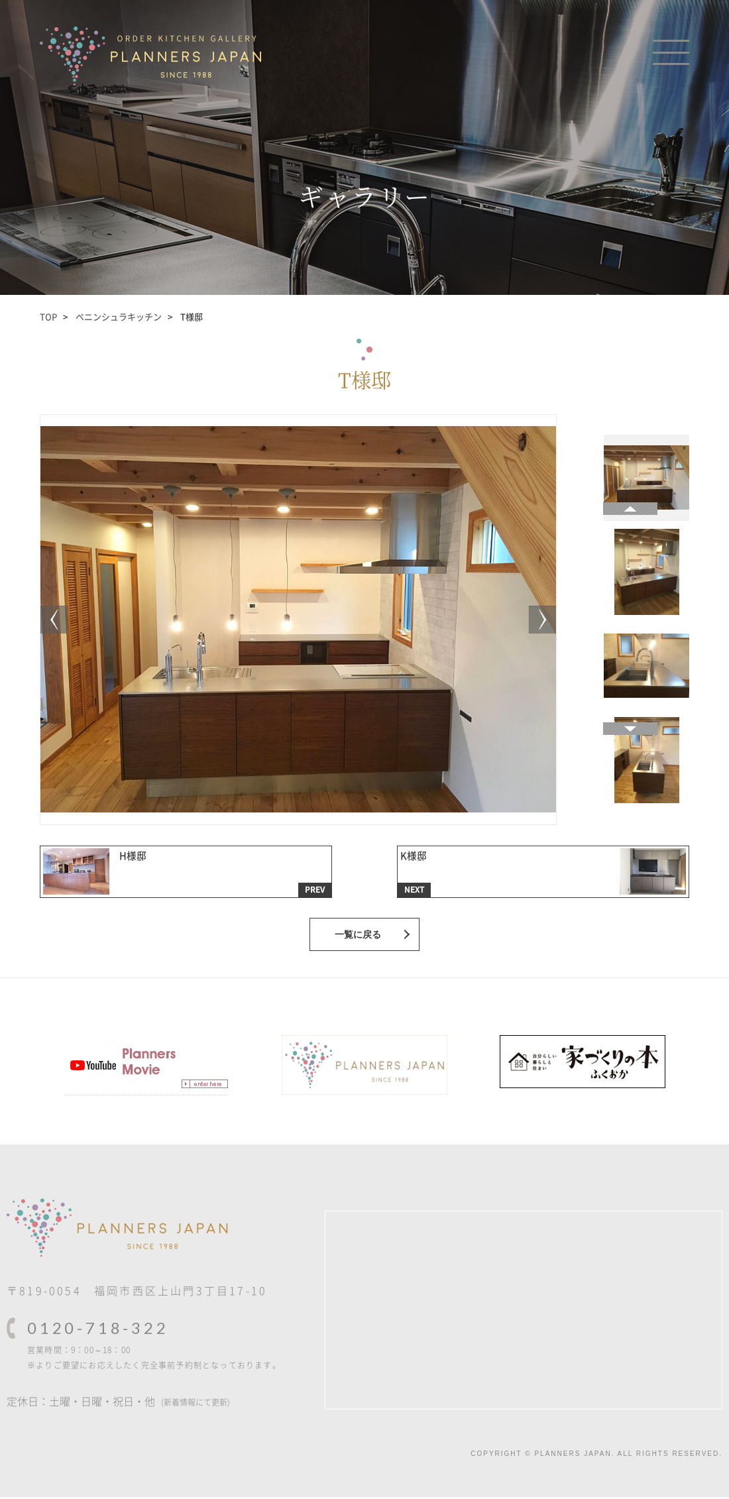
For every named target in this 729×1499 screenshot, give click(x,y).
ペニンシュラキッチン (119, 316)
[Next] (57, 619)
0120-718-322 (98, 1329)
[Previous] (539, 619)
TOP (48, 316)
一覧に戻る (358, 936)
